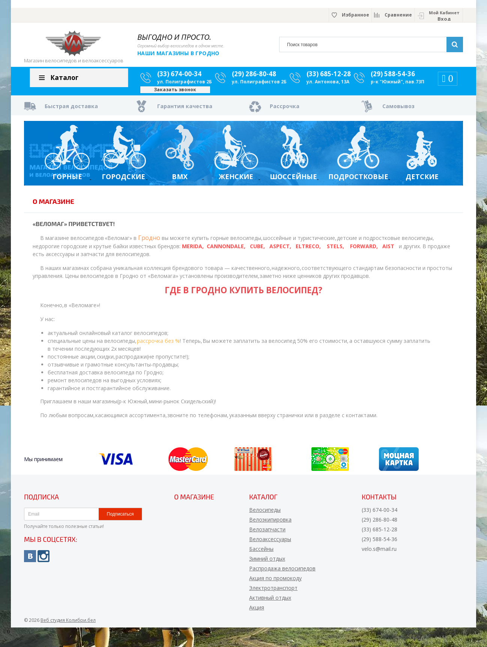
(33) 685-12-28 (329, 77)
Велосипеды (265, 512)
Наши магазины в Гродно (178, 53)
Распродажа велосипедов (282, 571)
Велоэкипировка (270, 522)
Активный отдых (270, 600)
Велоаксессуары (270, 542)
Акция (256, 610)
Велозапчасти (267, 532)
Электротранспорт (273, 590)
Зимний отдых (267, 561)
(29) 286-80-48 (254, 77)
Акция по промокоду (275, 581)
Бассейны (261, 551)
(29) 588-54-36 (393, 77)
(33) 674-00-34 (179, 77)
